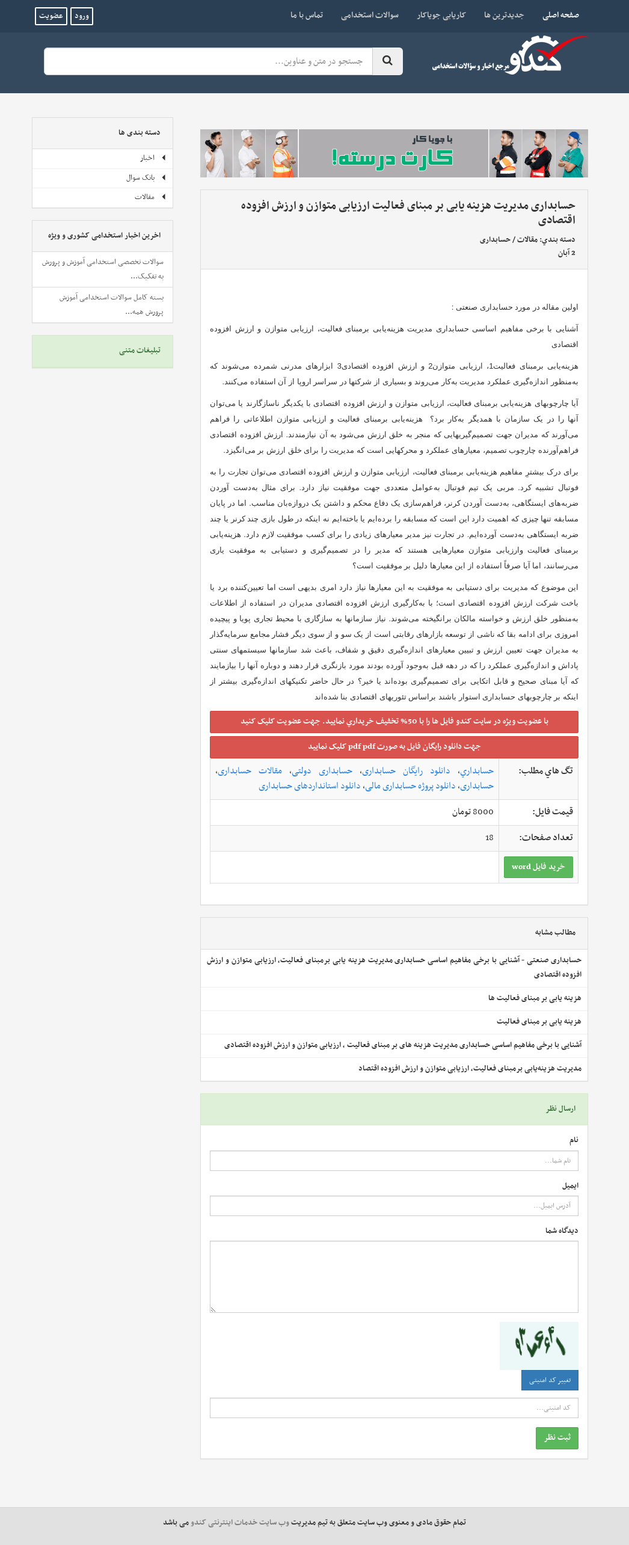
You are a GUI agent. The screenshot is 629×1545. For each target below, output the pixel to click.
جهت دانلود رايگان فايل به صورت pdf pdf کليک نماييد (394, 747)
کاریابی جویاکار (441, 15)
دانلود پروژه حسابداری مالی (410, 786)
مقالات (527, 240)
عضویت (51, 16)
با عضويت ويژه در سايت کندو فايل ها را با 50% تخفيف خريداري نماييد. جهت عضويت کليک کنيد (394, 721)
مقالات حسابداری (250, 771)
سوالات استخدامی (370, 15)
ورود (82, 16)
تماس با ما (306, 15)
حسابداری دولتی (322, 771)
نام (573, 1140)
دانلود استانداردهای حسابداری (310, 786)
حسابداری (495, 240)
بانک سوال (146, 178)
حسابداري (477, 771)
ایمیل (570, 1186)
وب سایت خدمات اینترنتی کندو (240, 1522)
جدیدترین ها (504, 15)
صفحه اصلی (556, 15)
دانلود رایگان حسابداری (406, 771)
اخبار (153, 158)
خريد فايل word (538, 867)
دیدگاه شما (561, 1231)
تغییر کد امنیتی (550, 1380)
